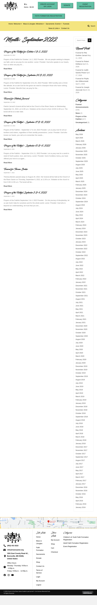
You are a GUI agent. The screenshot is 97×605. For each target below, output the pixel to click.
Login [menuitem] (38, 577)
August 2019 (80, 380)
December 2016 (81, 487)
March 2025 (80, 182)
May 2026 (79, 135)
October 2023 (81, 239)
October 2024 (81, 198)
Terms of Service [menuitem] (39, 571)
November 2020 (81, 329)
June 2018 (79, 427)
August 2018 (80, 420)
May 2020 (79, 350)
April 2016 (79, 501)
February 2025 (81, 185)
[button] (47, 5)
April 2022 (79, 272)
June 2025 (79, 172)
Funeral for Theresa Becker (16, 169)
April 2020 (79, 353)
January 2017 (81, 484)
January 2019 (81, 403)
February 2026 (81, 145)
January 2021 (81, 323)
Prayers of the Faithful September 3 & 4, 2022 (25, 193)
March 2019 (80, 397)
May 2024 (79, 215)
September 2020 (82, 336)
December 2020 (81, 326)
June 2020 (79, 346)
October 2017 (81, 454)
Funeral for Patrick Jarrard (16, 99)
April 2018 (79, 434)
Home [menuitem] (38, 537)
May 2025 (79, 175)
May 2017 (79, 471)
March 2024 (80, 222)
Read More (8, 69)
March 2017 (80, 477)
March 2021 (80, 316)
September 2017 (82, 457)
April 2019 (79, 393)
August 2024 (80, 205)
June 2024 (79, 212)
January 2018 (81, 444)
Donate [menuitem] (38, 558)
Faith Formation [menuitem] (39, 549)
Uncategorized (81, 123)
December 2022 (81, 245)
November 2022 (81, 249)
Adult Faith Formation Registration (75, 543)
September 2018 (82, 417)
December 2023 (81, 232)
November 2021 (81, 289)
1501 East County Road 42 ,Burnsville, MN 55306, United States (18, 556)
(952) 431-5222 (12, 546)
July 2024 (79, 208)
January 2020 (81, 363)
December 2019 (81, 366)
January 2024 (81, 229)
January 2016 (81, 508)
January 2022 (81, 282)
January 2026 (81, 148)
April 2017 (79, 474)
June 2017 (79, 467)
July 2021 (79, 303)
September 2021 (82, 296)
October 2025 (81, 158)
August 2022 (80, 259)
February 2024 (81, 225)
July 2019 (79, 383)
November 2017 (81, 450)
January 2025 (81, 188)
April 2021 (79, 313)
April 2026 (79, 138)
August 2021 (80, 299)
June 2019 (79, 387)
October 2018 (81, 414)
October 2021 (81, 293)
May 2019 (79, 390)
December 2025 (81, 151)
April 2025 (79, 178)
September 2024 (82, 202)
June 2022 (79, 266)
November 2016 (81, 491)
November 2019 (81, 370)
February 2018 (81, 440)
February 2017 (81, 481)
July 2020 (79, 343)
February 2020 (81, 360)
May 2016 (79, 498)
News (78, 113)
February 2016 (81, 504)
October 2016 (81, 494)
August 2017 (80, 461)
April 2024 (79, 219)
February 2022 (81, 279)
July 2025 (79, 168)
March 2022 (80, 276)
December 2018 (81, 407)
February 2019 (81, 400)
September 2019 (82, 377)
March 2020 (80, 356)
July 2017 (79, 464)
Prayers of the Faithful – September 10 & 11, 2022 (27, 146)
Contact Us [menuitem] (40, 566)
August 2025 (80, 165)
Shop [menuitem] (38, 562)
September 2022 (82, 256)
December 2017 (81, 447)
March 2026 (80, 141)
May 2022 (79, 269)
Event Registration (70, 547)
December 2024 (81, 192)
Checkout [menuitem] (54, 552)
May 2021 (79, 309)
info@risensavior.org (15, 550)
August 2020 (80, 340)
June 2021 (79, 306)
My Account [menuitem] (40, 581)
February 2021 (81, 319)
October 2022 (81, 252)
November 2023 (81, 235)
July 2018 (79, 424)
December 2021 (81, 286)
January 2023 (81, 242)
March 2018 (80, 437)
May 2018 (79, 430)
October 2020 (81, 333)
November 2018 (81, 410)
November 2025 (81, 155)
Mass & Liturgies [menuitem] (39, 542)
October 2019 (81, 373)
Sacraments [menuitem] (40, 554)
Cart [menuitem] (52, 548)
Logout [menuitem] (38, 585)
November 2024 (81, 195)
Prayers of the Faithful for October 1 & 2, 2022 (25, 52)
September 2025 (82, 161)
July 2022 (79, 262)
